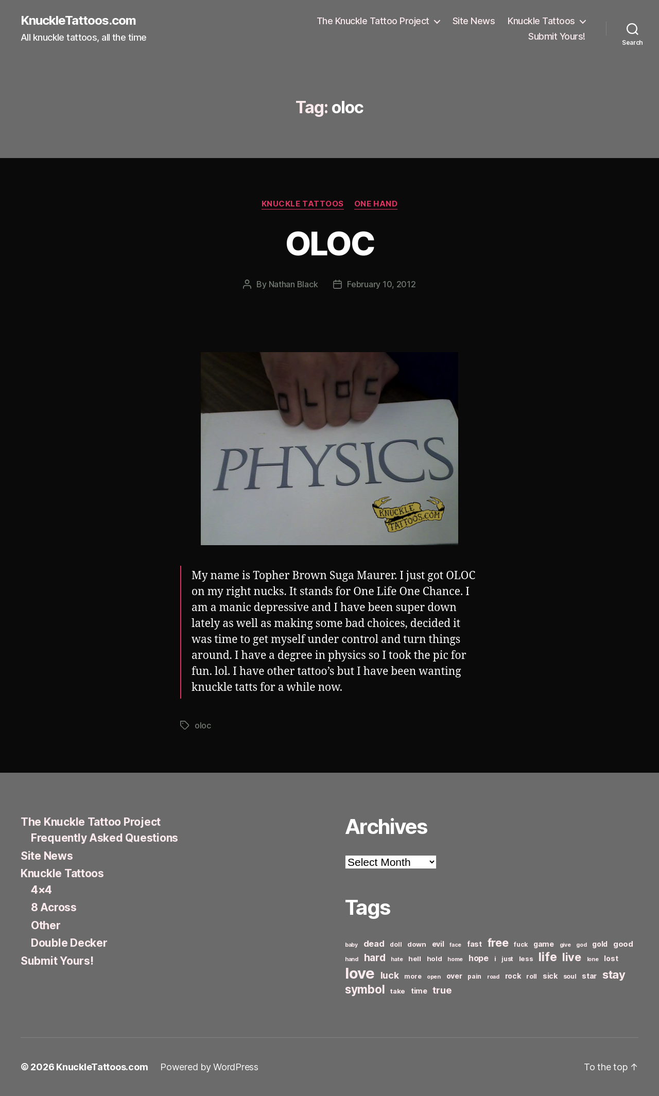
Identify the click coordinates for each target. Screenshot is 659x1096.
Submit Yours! (556, 36)
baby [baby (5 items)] (351, 945)
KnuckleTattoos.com (78, 20)
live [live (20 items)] (571, 957)
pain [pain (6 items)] (474, 976)
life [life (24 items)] (548, 956)
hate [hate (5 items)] (397, 959)
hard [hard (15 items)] (375, 957)
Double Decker (69, 942)
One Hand (375, 203)
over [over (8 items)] (454, 975)
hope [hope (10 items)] (479, 958)
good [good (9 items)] (623, 944)
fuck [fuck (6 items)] (521, 944)
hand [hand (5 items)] (351, 959)
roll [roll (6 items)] (531, 976)
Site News (474, 20)
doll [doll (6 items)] (396, 944)
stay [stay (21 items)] (614, 974)
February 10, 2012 (381, 284)
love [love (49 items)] (360, 973)
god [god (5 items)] (581, 945)
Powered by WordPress (209, 1067)
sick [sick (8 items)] (550, 975)
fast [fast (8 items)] (474, 944)
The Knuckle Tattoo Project (373, 20)
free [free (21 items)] (498, 942)
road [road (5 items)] (493, 976)
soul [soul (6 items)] (570, 976)
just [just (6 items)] (507, 959)
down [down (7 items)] (416, 944)
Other (46, 925)
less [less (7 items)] (526, 958)
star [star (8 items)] (589, 975)
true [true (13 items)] (441, 990)
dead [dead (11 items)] (374, 943)
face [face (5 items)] (455, 945)
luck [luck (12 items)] (389, 975)
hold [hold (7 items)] (434, 958)
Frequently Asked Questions (104, 837)
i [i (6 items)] (495, 959)
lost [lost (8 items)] (611, 958)
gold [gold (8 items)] (600, 944)
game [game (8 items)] (543, 944)
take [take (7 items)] (397, 991)
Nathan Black (293, 284)
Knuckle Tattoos (541, 20)
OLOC (329, 243)
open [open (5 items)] (434, 976)
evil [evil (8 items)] (438, 944)
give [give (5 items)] (565, 945)
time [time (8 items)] (419, 990)
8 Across (54, 907)
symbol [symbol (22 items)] (365, 989)
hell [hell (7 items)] (414, 958)
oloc (203, 725)
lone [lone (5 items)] (593, 959)
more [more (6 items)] (412, 976)
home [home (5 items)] (455, 959)
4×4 (41, 889)
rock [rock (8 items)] (513, 975)
